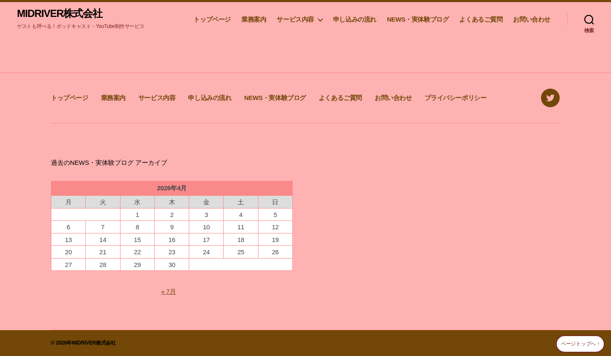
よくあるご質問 (480, 19)
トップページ (212, 19)
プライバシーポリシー (456, 97)
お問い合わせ (531, 19)
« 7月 (168, 291)
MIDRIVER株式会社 (59, 13)
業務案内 (253, 19)
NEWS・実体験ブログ (417, 19)
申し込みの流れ (354, 19)
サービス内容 (295, 19)
